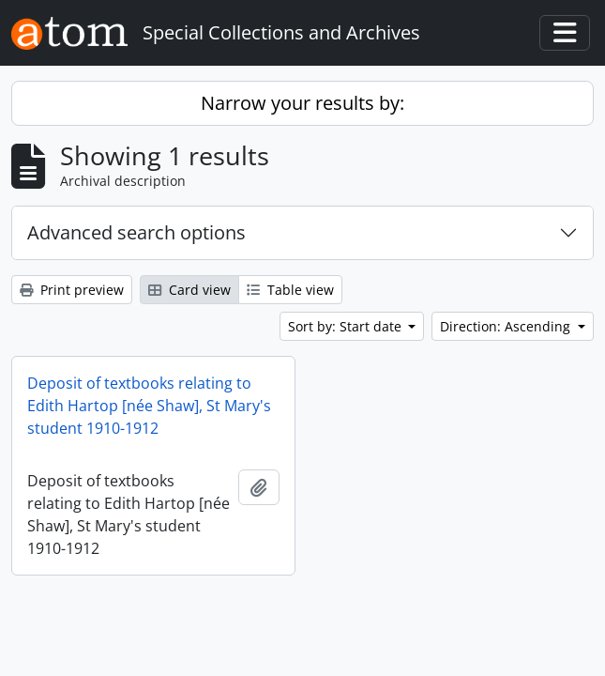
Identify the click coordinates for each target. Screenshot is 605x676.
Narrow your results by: (302, 102)
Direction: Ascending (507, 326)
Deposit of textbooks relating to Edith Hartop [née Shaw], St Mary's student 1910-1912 (149, 405)
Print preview (72, 290)
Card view (189, 290)
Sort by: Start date (346, 326)
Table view (290, 290)
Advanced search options (136, 232)
